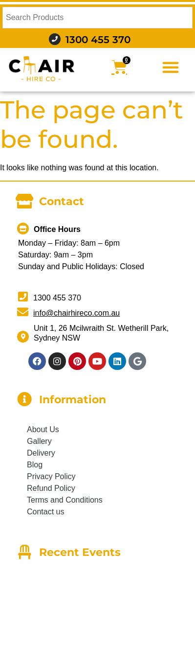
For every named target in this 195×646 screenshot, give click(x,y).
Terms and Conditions (65, 500)
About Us (43, 429)
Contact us (45, 512)
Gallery (39, 441)
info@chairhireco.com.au (76, 313)
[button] (170, 67)
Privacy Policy (51, 476)
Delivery (41, 453)
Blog (35, 465)
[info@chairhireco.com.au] (22, 312)
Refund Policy (51, 488)
